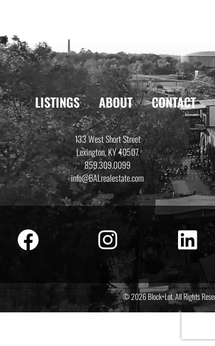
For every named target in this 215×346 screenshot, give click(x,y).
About (115, 102)
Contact (174, 102)
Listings (57, 102)
